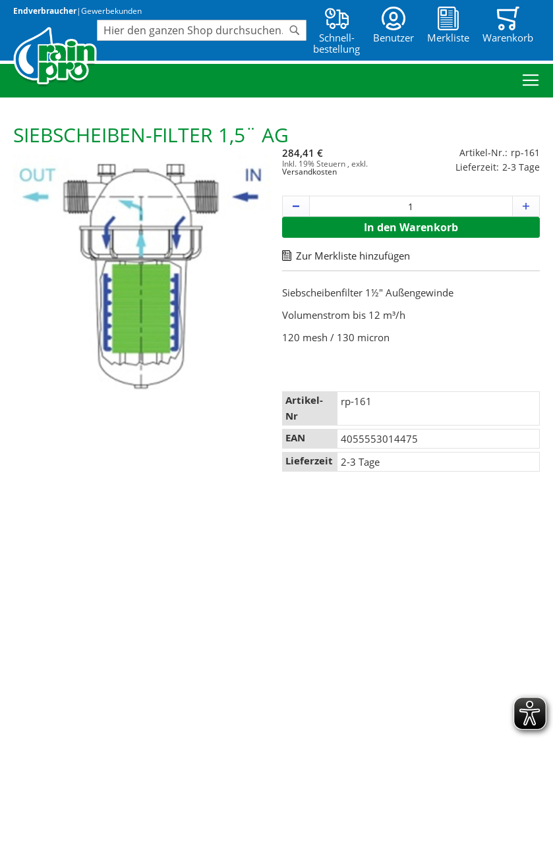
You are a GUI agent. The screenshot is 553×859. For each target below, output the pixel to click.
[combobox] (201, 30)
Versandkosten (309, 171)
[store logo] (55, 57)
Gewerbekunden (111, 10)
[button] (296, 206)
